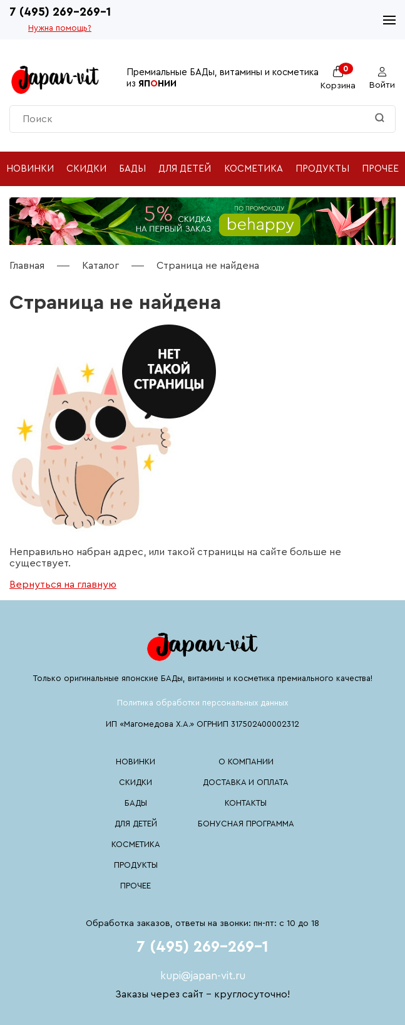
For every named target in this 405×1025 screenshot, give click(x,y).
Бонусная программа (246, 823)
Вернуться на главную (62, 585)
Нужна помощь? (59, 28)
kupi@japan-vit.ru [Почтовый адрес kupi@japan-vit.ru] (202, 975)
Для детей (184, 169)
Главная (26, 266)
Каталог (100, 266)
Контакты (246, 803)
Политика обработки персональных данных (202, 703)
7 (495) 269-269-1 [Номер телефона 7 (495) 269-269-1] (60, 12)
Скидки (86, 169)
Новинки (30, 169)
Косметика (253, 169)
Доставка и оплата (246, 782)
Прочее (380, 169)
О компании (246, 761)
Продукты (322, 169)
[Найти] (379, 118)
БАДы (132, 169)
